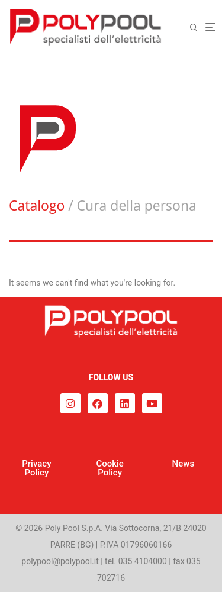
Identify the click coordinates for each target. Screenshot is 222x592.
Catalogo (37, 205)
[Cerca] (197, 27)
